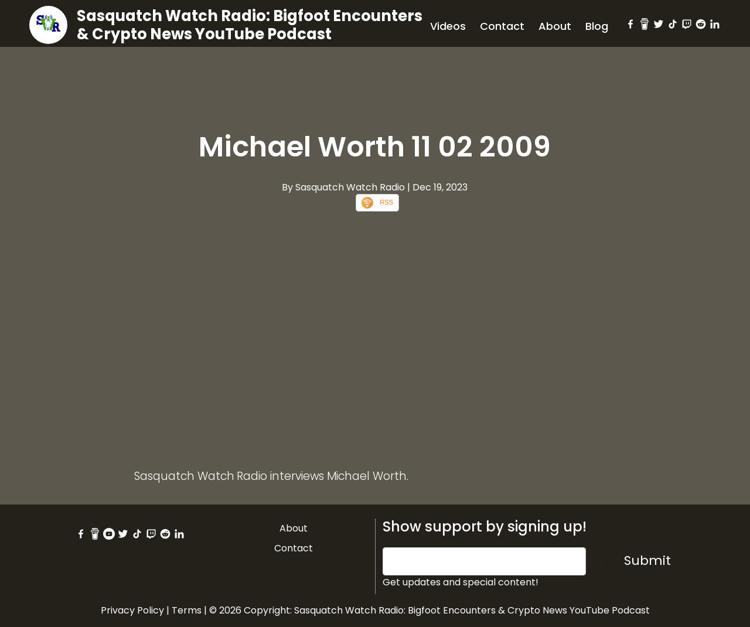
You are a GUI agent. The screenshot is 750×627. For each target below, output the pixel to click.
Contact (502, 26)
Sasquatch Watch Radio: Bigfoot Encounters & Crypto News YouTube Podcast (249, 25)
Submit (647, 560)
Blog (596, 26)
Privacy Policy (132, 610)
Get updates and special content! (460, 582)
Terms (187, 610)
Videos (448, 26)
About (554, 26)
